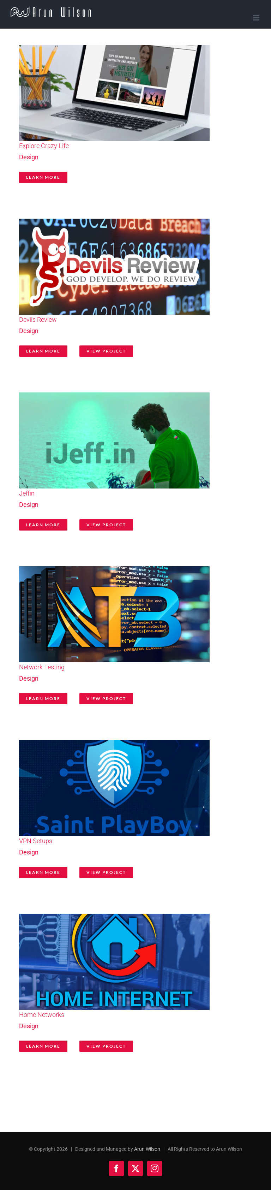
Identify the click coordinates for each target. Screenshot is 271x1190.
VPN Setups (35, 841)
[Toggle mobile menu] (256, 18)
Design (28, 157)
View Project (106, 351)
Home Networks (41, 1014)
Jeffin (27, 493)
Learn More (43, 177)
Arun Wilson (147, 1149)
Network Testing (42, 667)
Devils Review (38, 319)
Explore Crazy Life (44, 145)
